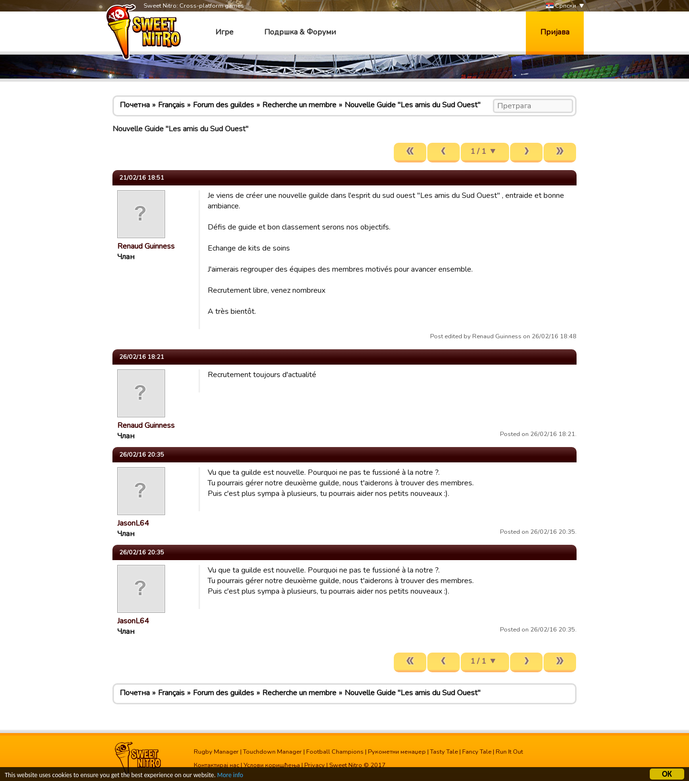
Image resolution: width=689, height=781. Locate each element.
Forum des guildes (223, 105)
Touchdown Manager (272, 751)
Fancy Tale (476, 751)
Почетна (135, 105)
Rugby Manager (216, 751)
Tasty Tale (444, 751)
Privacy (314, 765)
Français (171, 105)
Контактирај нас (216, 765)
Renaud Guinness (146, 246)
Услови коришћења (272, 765)
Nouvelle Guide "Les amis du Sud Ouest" (412, 105)
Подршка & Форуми (300, 32)
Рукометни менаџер (397, 751)
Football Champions (335, 751)
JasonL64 (133, 523)
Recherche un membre (299, 105)
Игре (224, 32)
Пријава (554, 32)
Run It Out (509, 751)
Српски (561, 6)
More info (230, 776)
